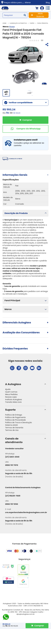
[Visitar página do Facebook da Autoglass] (19, 368)
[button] (25, 213)
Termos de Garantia (14, 427)
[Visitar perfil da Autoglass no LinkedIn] (39, 368)
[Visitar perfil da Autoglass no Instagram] (25, 368)
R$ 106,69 (16, 113)
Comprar (25, 120)
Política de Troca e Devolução (18, 422)
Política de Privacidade (15, 420)
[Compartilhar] (46, 45)
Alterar (28, 2)
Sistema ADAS (11, 425)
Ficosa (12, 26)
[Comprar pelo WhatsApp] (25, 129)
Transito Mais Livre (13, 402)
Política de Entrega (13, 415)
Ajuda (7, 389)
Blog (48, 2)
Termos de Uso (12, 430)
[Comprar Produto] (37, 625)
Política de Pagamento (15, 417)
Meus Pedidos (11, 394)
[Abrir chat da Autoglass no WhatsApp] (12, 368)
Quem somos (11, 392)
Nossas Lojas (11, 397)
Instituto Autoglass (13, 399)
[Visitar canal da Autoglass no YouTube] (32, 368)
